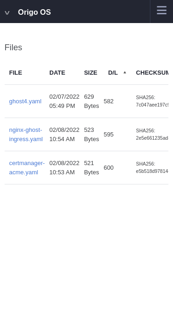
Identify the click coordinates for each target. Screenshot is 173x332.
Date (57, 72)
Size (90, 72)
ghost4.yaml (25, 101)
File (15, 72)
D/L (113, 72)
